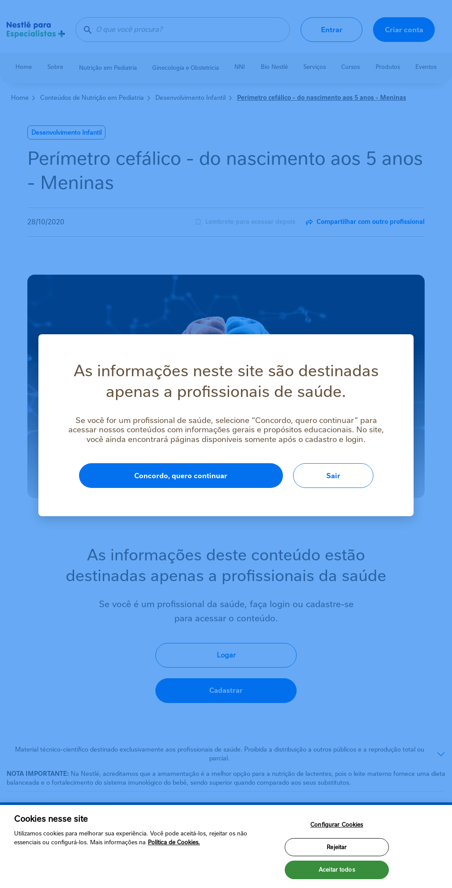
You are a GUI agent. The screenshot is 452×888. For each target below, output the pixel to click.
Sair (333, 475)
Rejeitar (337, 847)
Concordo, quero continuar (180, 475)
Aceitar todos (337, 869)
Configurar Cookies (336, 824)
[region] (226, 846)
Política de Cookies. (174, 842)
